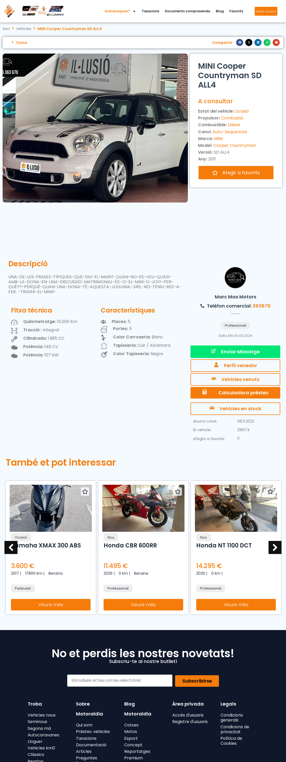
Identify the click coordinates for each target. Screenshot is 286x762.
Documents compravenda (187, 11)
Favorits (236, 11)
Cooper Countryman (234, 145)
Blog (220, 11)
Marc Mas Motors (235, 296)
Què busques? (120, 11)
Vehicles (23, 28)
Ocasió (242, 111)
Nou (111, 537)
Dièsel (234, 124)
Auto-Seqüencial (230, 131)
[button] (239, 42)
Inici (6, 28)
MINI (218, 138)
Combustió (232, 118)
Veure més (50, 604)
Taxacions (150, 11)
